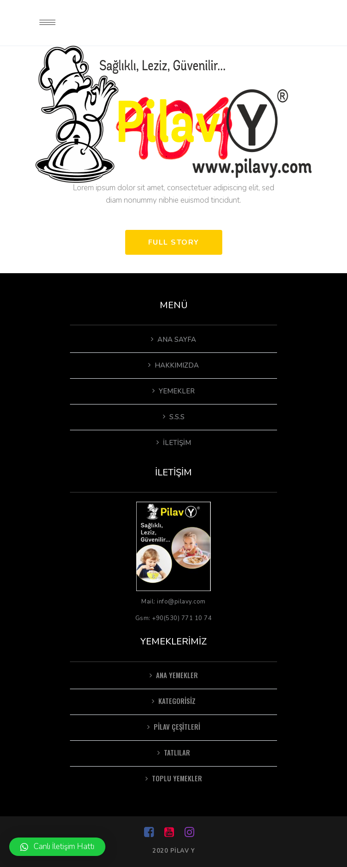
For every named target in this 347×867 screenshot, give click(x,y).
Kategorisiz (177, 701)
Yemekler (177, 391)
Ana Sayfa (176, 339)
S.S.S (177, 417)
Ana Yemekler (177, 675)
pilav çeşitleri (177, 726)
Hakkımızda (177, 365)
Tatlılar (177, 752)
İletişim (177, 442)
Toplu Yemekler (177, 778)
